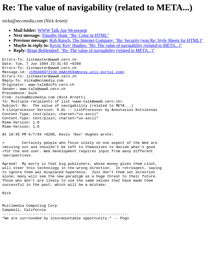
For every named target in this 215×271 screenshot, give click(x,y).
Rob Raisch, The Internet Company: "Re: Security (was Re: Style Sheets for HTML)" (126, 40)
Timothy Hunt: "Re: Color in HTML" (75, 35)
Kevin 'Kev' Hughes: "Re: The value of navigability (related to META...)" (116, 45)
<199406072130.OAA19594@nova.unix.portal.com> (77, 75)
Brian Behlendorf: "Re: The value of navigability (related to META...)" (91, 50)
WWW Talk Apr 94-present (62, 30)
